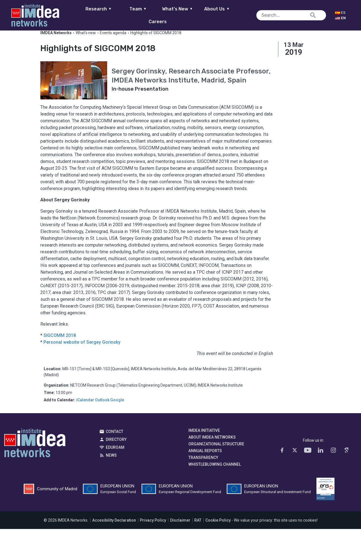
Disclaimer (180, 529)
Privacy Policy (153, 529)
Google (117, 409)
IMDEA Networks (34, 453)
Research (89, 15)
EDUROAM (115, 456)
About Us (208, 15)
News (111, 464)
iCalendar (85, 409)
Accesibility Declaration (114, 529)
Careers (248, 15)
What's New (168, 15)
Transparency (203, 466)
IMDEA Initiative (204, 439)
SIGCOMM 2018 (59, 344)
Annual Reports (205, 460)
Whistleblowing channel (214, 473)
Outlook (102, 409)
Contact (114, 440)
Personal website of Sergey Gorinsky (81, 351)
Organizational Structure (216, 453)
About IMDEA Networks (212, 446)
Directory (116, 448)
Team (129, 15)
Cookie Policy (218, 529)
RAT (197, 529)
